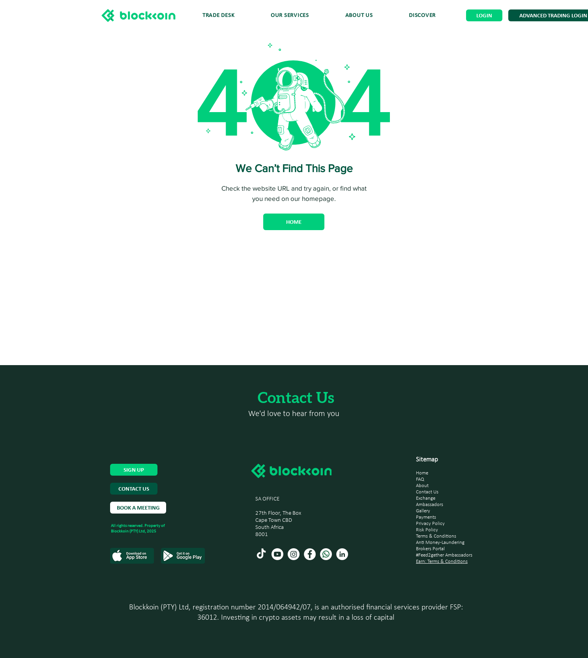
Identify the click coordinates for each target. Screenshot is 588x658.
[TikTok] (261, 554)
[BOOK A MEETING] (138, 508)
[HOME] (293, 222)
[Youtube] (277, 554)
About (422, 485)
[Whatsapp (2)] (326, 554)
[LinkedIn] (342, 554)
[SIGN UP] (133, 470)
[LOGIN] (484, 15)
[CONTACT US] (133, 489)
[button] (422, 15)
